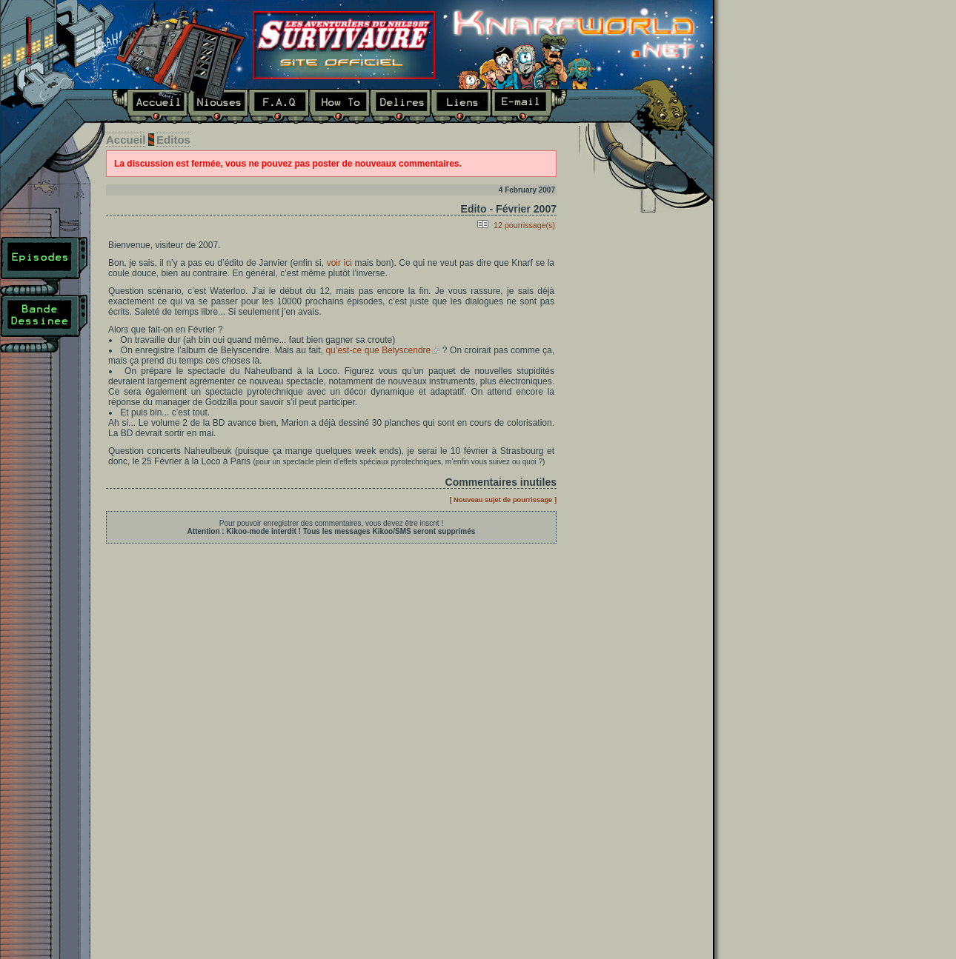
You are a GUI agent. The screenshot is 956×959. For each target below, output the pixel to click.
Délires (400, 106)
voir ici (339, 263)
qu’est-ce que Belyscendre (378, 350)
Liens (461, 106)
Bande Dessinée (44, 323)
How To (339, 106)
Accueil (149, 106)
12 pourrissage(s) (524, 225)
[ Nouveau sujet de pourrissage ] (503, 500)
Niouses (217, 106)
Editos (173, 139)
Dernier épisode (640, 320)
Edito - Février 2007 (509, 209)
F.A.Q (278, 106)
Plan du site (44, 381)
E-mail (529, 106)
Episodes (44, 266)
